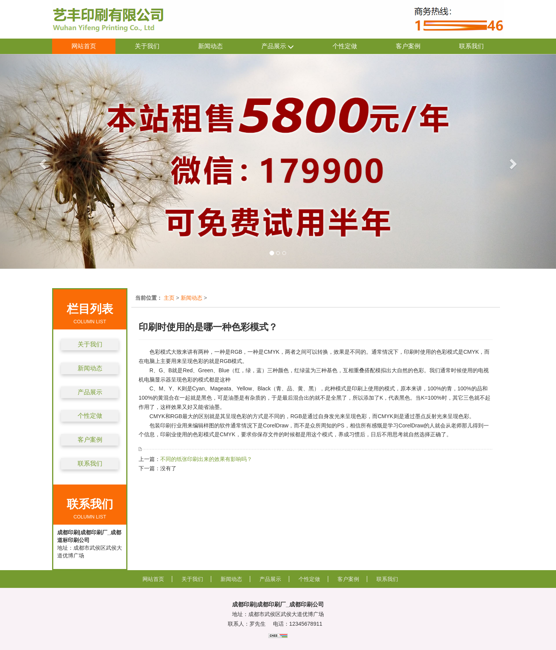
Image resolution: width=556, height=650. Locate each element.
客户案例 (408, 46)
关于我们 (147, 46)
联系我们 (471, 46)
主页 (169, 298)
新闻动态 (210, 46)
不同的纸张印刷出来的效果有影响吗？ (206, 459)
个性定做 (344, 46)
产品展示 (277, 46)
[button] (41, 161)
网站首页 (83, 46)
